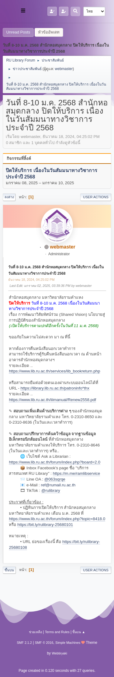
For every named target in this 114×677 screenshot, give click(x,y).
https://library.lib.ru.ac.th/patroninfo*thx (54, 388)
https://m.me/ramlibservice (76, 473)
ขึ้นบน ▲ (78, 632)
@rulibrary (50, 490)
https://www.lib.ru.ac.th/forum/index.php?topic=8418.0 (57, 519)
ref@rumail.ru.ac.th (58, 485)
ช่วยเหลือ (35, 632)
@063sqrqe (54, 479)
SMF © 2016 (44, 642)
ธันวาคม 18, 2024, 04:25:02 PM (31, 279)
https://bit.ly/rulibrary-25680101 (45, 524)
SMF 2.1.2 (24, 642)
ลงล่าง (9, 197)
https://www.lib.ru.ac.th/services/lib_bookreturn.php (54, 371)
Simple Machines (67, 642)
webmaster (64, 69)
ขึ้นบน (9, 570)
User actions (95, 197)
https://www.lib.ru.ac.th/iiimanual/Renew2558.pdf (52, 399)
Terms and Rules (57, 632)
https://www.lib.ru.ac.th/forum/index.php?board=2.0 (54, 462)
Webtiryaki (59, 653)
